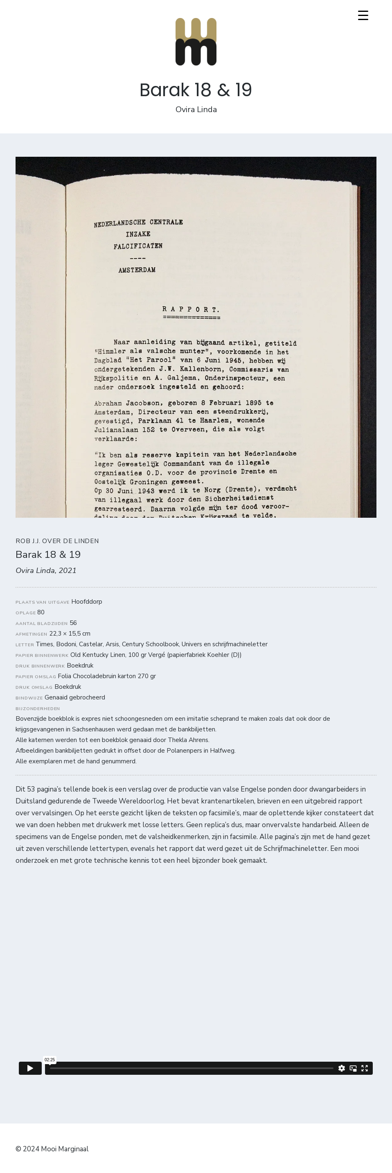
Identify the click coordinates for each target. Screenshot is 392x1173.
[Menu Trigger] (363, 15)
